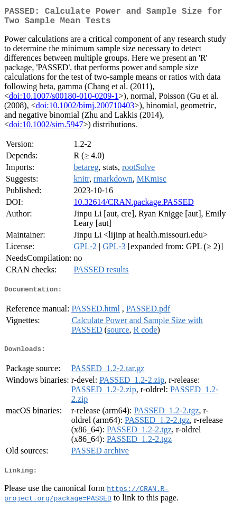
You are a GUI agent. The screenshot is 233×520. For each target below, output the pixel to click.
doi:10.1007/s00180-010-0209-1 (64, 100)
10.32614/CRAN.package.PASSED (133, 206)
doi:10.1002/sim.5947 (46, 128)
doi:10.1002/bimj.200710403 (85, 109)
